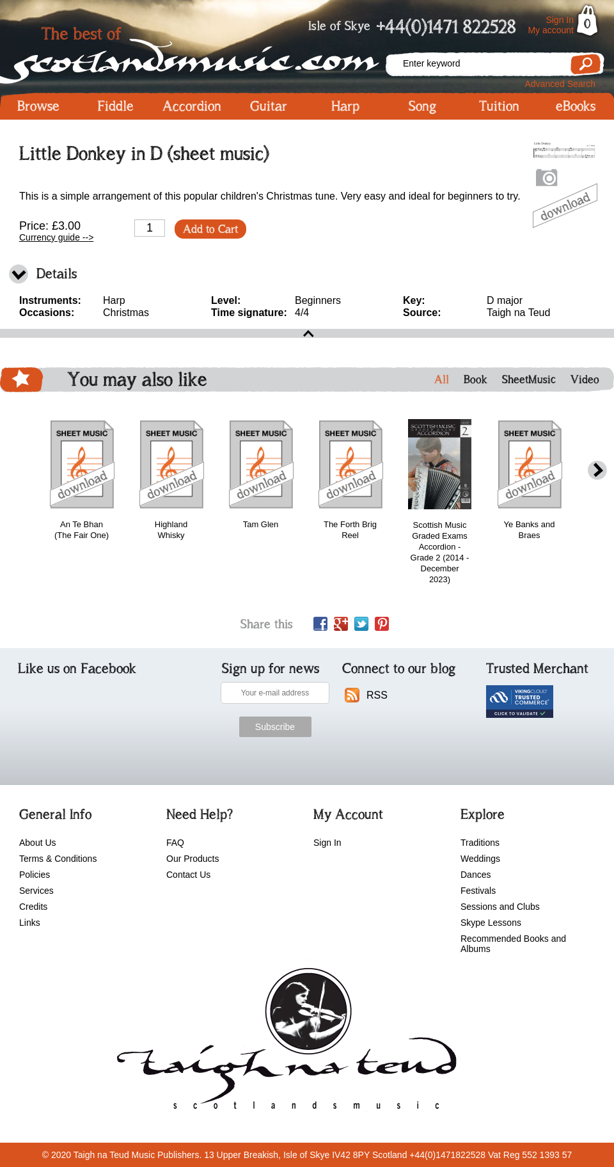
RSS (377, 695)
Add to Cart (210, 229)
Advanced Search (559, 84)
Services (36, 890)
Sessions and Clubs (500, 906)
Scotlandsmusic (192, 51)
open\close (307, 333)
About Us (37, 843)
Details (56, 273)
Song (422, 106)
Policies (34, 874)
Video (585, 379)
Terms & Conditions (58, 858)
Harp (345, 106)
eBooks (575, 106)
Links (29, 922)
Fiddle (115, 106)
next (597, 470)
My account (551, 30)
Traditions (480, 843)
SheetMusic (529, 379)
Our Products (192, 858)
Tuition (499, 106)
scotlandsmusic (283, 1043)
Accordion (191, 106)
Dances (475, 874)
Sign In (560, 20)
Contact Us (188, 874)
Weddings (480, 858)
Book (475, 379)
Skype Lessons (490, 922)
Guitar (268, 106)
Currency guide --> (56, 237)
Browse (38, 106)
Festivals (478, 890)
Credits (33, 906)
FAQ (175, 843)
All (441, 379)
